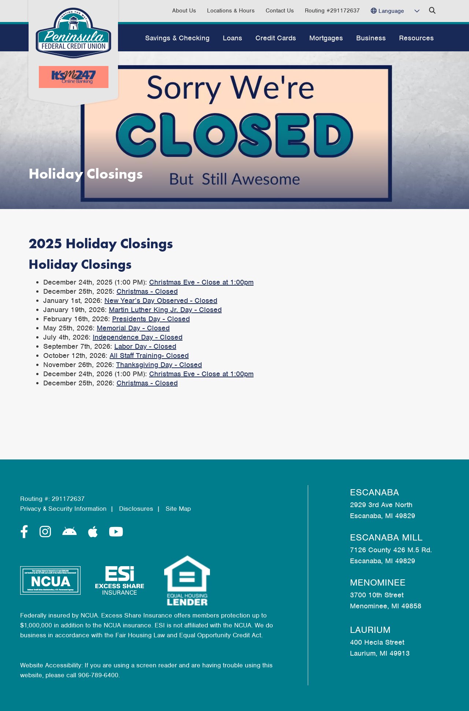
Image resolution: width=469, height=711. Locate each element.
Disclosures (136, 509)
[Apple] (94, 532)
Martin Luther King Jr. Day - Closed (165, 309)
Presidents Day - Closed (151, 318)
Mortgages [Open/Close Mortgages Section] (326, 38)
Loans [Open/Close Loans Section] (232, 38)
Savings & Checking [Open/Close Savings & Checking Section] (177, 38)
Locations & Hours (231, 10)
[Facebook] (26, 532)
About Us (184, 10)
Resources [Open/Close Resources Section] (416, 38)
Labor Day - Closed (145, 346)
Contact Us (280, 10)
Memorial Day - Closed (133, 328)
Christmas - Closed (147, 291)
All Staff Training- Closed (149, 355)
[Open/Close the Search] (432, 11)
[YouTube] (116, 532)
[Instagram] (47, 532)
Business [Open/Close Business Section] (371, 38)
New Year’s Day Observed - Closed (160, 300)
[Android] (71, 532)
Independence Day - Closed (137, 337)
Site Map (178, 509)
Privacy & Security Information (63, 509)
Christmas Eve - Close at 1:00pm (201, 282)
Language (391, 11)
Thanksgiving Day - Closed (159, 364)
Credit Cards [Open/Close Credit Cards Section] (275, 38)
